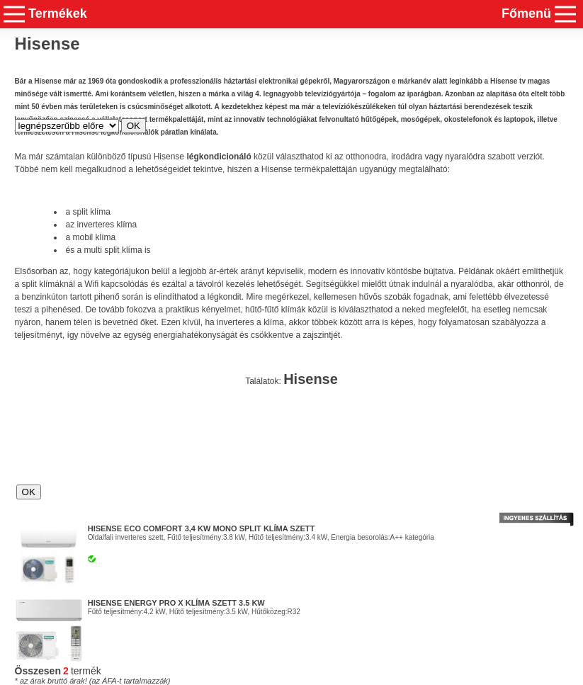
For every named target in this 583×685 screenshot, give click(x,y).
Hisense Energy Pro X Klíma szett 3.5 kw (176, 603)
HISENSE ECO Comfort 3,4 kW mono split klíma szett (201, 528)
